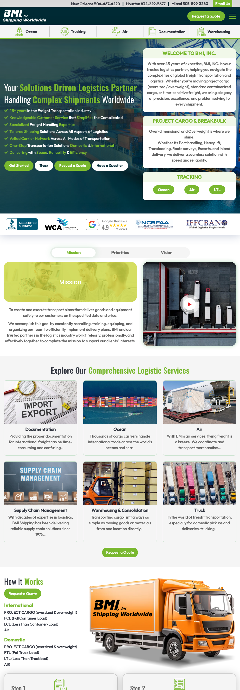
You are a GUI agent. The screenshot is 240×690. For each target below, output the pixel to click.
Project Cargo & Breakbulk (189, 121)
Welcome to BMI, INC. (189, 53)
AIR (7, 664)
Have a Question (110, 165)
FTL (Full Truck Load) (21, 652)
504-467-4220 (107, 3)
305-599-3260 (195, 3)
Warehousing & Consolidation (120, 510)
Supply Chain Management (40, 510)
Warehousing (219, 31)
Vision (166, 252)
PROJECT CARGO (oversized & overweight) (41, 612)
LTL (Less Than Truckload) (26, 658)
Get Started (19, 165)
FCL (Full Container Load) (26, 618)
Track (43, 165)
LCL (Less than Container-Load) (31, 624)
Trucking (78, 31)
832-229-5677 (153, 3)
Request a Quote (206, 16)
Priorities (120, 252)
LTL (217, 189)
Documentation (171, 31)
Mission (73, 252)
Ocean (31, 31)
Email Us (222, 3)
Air (125, 31)
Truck (199, 510)
